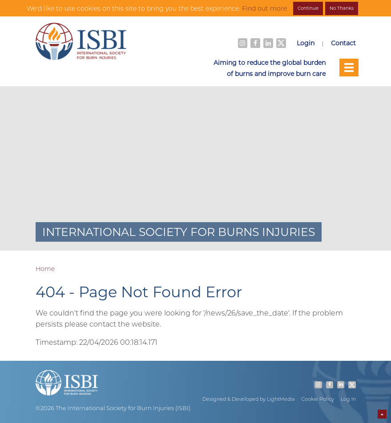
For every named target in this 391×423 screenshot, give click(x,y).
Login (305, 43)
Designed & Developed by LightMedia (248, 399)
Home (45, 269)
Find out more (264, 8)
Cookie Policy (317, 399)
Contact (343, 43)
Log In (348, 399)
